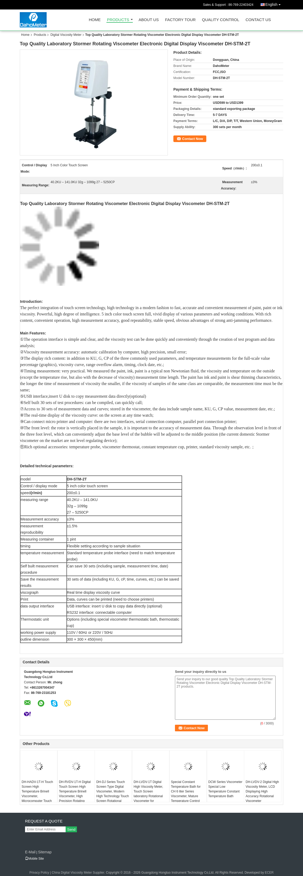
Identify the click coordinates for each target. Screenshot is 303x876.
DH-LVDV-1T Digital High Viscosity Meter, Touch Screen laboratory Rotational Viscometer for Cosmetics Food (148, 793)
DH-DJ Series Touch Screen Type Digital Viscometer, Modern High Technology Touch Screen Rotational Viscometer (112, 793)
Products (118, 20)
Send (71, 829)
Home (95, 20)
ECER (269, 872)
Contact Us (258, 20)
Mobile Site (34, 858)
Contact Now (192, 139)
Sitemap (44, 852)
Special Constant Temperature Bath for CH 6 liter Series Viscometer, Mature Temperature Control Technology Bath (186, 793)
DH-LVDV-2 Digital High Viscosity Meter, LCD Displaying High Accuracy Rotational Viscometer (262, 791)
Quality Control (220, 20)
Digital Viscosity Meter (65, 35)
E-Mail (30, 852)
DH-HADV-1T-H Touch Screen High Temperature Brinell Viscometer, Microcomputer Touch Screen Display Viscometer (37, 796)
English (274, 4)
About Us (149, 20)
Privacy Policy (39, 872)
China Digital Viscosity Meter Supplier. (79, 872)
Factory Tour (180, 20)
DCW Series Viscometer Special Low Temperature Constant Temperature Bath (225, 789)
